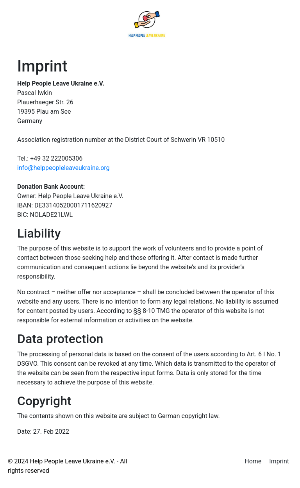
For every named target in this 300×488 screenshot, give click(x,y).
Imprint (279, 461)
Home (253, 461)
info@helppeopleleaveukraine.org (63, 168)
